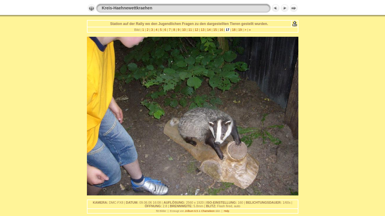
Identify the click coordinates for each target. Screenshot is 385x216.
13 (202, 29)
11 (190, 29)
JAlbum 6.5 (191, 211)
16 (221, 29)
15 (215, 29)
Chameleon (208, 211)
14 (208, 29)
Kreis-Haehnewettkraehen (127, 8)
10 (183, 29)
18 (233, 29)
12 (196, 29)
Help (226, 211)
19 (240, 29)
